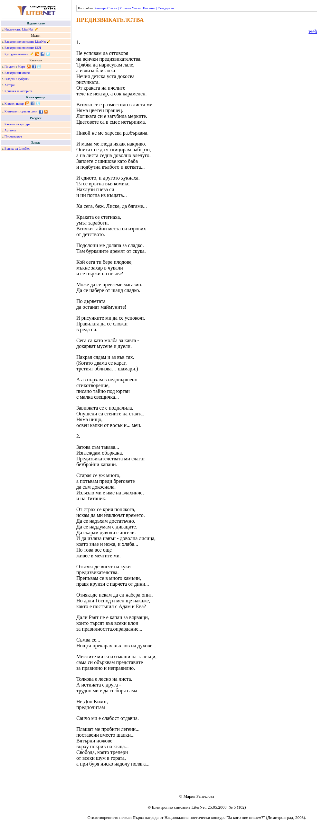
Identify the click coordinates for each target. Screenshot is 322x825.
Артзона (10, 130)
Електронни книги (17, 73)
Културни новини (16, 54)
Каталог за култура (17, 124)
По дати (10, 66)
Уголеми (125, 8)
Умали (136, 8)
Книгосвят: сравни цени (21, 111)
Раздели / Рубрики (17, 79)
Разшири (100, 8)
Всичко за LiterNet (17, 148)
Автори (9, 85)
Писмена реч (13, 136)
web (312, 31)
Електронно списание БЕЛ (23, 47)
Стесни (112, 8)
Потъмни (149, 8)
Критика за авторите (19, 91)
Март (21, 66)
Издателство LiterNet (19, 29)
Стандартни (166, 8)
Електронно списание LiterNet (25, 41)
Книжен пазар (14, 103)
